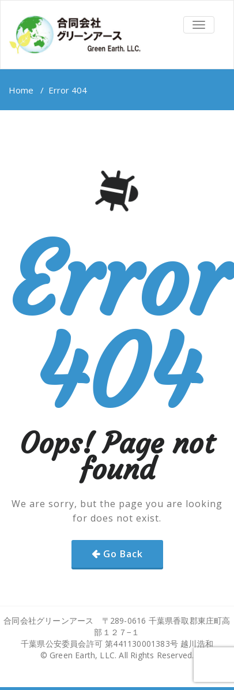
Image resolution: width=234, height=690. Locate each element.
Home (21, 90)
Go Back (123, 554)
